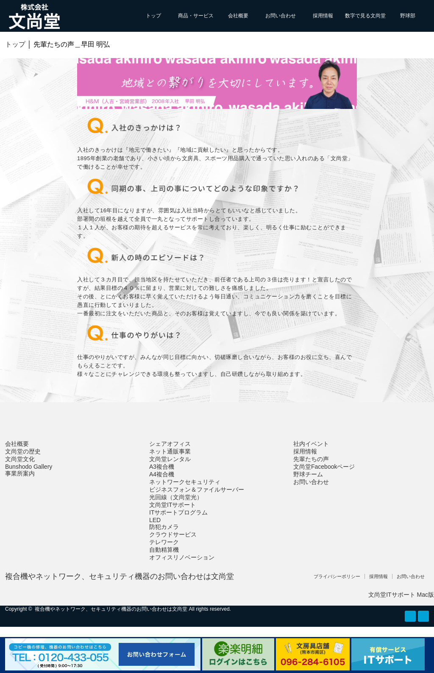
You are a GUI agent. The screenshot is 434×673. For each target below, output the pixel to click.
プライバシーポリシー (337, 576)
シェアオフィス (170, 443)
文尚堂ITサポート (172, 504)
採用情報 (323, 16)
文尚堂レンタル (170, 459)
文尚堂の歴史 (23, 451)
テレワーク (164, 542)
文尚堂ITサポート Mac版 (401, 594)
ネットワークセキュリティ (184, 481)
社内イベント (311, 443)
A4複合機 (161, 474)
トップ (153, 16)
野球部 (407, 16)
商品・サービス (196, 16)
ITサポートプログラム (178, 512)
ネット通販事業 (170, 451)
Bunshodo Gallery (28, 466)
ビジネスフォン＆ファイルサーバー (196, 489)
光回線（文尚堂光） (176, 497)
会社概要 (238, 16)
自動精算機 (164, 549)
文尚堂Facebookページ (324, 466)
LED (155, 520)
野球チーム (308, 474)
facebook (423, 616)
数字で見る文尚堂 (365, 16)
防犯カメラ (164, 526)
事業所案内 (20, 473)
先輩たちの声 (311, 459)
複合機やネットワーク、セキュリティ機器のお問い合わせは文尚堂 (119, 576)
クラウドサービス (173, 534)
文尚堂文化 (20, 459)
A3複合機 (161, 466)
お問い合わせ (280, 16)
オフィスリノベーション (181, 557)
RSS (410, 616)
